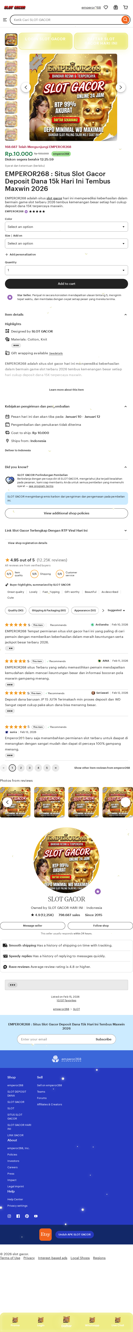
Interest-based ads (52, 1258)
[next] (126, 802)
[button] (98, 891)
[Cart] (126, 7)
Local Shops (80, 1258)
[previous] (7, 802)
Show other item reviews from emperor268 (102, 767)
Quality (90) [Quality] (15, 610)
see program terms (41, 486)
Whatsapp (92, 1322)
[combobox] (65, 20)
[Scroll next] (103, 610)
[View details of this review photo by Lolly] (15, 802)
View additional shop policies (66, 513)
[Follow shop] (100, 925)
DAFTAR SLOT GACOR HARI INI (101, 41)
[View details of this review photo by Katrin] (118, 802)
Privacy (29, 1258)
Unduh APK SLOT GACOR (74, 1234)
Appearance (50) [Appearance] (85, 610)
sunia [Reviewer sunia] (13, 732)
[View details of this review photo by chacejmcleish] (49, 802)
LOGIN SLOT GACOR (45, 39)
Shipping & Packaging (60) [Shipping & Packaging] (49, 610)
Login (40, 1322)
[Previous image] (26, 87)
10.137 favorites (66, 1000)
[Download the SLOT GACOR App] (45, 1234)
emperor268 (91, 7)
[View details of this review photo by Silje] (83, 802)
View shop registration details (27, 543)
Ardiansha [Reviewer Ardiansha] (102, 624)
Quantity (10, 262)
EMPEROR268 (14, 211)
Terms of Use (10, 1258)
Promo (15, 1322)
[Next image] (121, 87)
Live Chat (118, 1322)
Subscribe (103, 1039)
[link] (3, 768)
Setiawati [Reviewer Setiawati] (102, 692)
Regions (99, 1258)
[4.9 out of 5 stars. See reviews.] (37, 211)
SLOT (76, 1009)
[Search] (125, 20)
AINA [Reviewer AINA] (106, 660)
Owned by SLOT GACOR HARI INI (57, 908)
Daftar (66, 1322)
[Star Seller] (26, 212)
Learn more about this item (66, 389)
